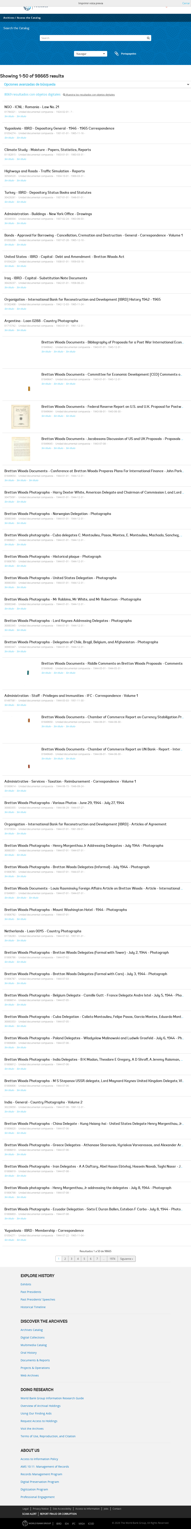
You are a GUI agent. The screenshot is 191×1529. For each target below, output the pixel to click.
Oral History (29, 1352)
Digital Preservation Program (40, 1482)
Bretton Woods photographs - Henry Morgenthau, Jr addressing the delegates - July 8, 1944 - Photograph (87, 1188)
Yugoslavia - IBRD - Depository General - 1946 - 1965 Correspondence (59, 129)
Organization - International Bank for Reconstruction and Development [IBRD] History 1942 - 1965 (82, 300)
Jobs (106, 1508)
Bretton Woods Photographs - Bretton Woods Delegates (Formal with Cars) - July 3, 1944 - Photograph (85, 974)
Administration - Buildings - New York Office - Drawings (48, 214)
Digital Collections (33, 1337)
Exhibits (26, 1284)
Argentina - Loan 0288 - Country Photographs (41, 321)
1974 (112, 1259)
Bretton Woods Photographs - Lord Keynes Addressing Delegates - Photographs (68, 621)
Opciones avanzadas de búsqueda (29, 84)
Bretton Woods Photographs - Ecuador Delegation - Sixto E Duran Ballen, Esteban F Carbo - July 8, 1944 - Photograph (97, 1209)
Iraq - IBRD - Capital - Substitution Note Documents (45, 278)
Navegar (90, 54)
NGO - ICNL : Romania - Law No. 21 (31, 107)
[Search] (95, 38)
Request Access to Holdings (39, 1421)
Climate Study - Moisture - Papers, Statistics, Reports (47, 150)
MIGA (82, 1523)
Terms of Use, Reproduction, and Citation (48, 1436)
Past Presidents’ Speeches (38, 1299)
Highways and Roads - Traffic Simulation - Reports (44, 171)
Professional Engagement (38, 1497)
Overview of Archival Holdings (41, 1406)
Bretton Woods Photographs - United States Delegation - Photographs (60, 578)
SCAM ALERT (29, 1514)
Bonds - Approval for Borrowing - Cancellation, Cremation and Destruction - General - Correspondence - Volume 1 (93, 235)
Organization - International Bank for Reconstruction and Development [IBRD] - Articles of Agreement (85, 824)
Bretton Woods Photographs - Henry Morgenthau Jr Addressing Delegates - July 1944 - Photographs (83, 846)
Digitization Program (34, 1489)
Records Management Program (41, 1474)
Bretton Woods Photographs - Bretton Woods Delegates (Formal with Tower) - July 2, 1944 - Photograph (86, 953)
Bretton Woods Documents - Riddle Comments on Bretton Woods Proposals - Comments (112, 664)
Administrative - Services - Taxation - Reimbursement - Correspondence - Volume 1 (70, 782)
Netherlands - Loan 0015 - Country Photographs (42, 931)
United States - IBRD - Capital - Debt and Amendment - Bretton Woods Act (64, 257)
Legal (26, 1508)
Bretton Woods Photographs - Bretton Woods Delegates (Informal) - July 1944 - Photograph (77, 867)
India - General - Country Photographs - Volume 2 (43, 1102)
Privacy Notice (41, 1508)
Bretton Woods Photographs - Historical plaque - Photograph (52, 557)
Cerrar (186, 3)
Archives (8, 17)
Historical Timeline (33, 1307)
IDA (67, 1523)
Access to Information (87, 1508)
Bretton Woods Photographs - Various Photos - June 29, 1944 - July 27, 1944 (64, 803)
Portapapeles (121, 53)
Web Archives (30, 1375)
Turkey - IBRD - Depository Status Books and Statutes (47, 193)
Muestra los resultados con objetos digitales (89, 94)
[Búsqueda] (148, 38)
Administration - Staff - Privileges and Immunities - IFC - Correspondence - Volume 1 (71, 696)
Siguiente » (126, 1259)
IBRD (59, 1523)
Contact (117, 1508)
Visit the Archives (32, 1428)
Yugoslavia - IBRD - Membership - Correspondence (44, 1231)
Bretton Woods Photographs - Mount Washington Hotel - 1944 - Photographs (65, 910)
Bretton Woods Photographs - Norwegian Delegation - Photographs (57, 514)
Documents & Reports (35, 1360)
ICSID (91, 1523)
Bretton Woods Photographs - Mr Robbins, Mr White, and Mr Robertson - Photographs (72, 599)
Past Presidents (31, 1292)
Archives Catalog (32, 1330)
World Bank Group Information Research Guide (52, 1398)
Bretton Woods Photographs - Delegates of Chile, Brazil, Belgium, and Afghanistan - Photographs (81, 642)
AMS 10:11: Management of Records (45, 1466)
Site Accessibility (62, 1508)
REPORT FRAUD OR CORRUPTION (58, 1514)
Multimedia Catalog (34, 1345)
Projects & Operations (35, 1368)
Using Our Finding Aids (36, 1413)
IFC (73, 1523)
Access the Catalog (29, 17)
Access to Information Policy (39, 1459)
